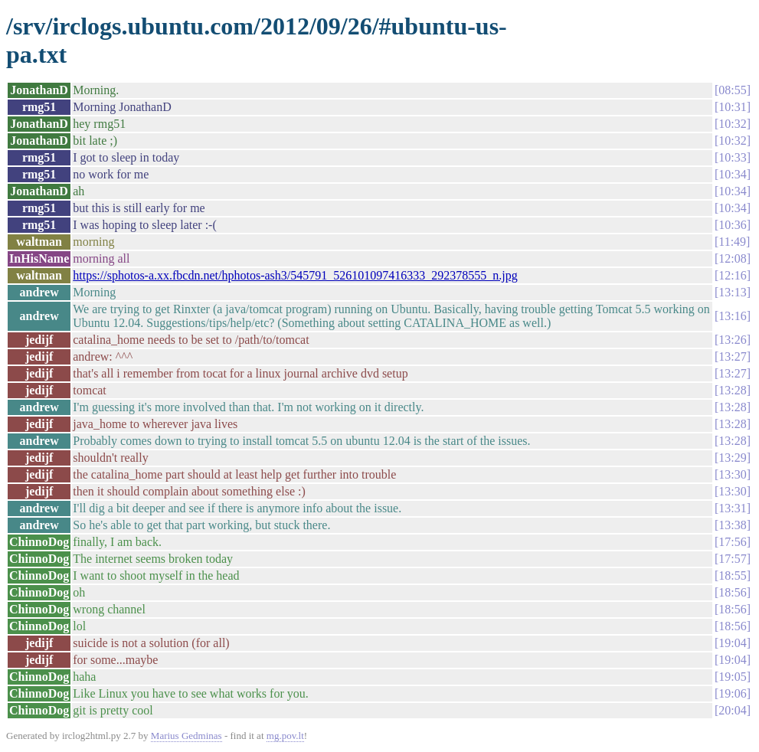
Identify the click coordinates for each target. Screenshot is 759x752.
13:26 (732, 339)
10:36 (732, 224)
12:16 (732, 275)
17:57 (732, 558)
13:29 (732, 457)
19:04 (732, 642)
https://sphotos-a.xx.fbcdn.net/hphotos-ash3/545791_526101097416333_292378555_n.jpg (295, 275)
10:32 (732, 123)
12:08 (732, 258)
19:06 (732, 693)
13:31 (732, 508)
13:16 (732, 315)
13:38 (732, 524)
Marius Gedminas (186, 735)
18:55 (732, 575)
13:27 (732, 356)
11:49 (732, 241)
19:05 (732, 676)
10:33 (732, 157)
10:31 (732, 106)
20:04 (732, 710)
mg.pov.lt (285, 735)
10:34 (732, 174)
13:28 (732, 390)
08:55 (732, 89)
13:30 (732, 474)
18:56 (732, 592)
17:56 (732, 541)
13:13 (732, 292)
